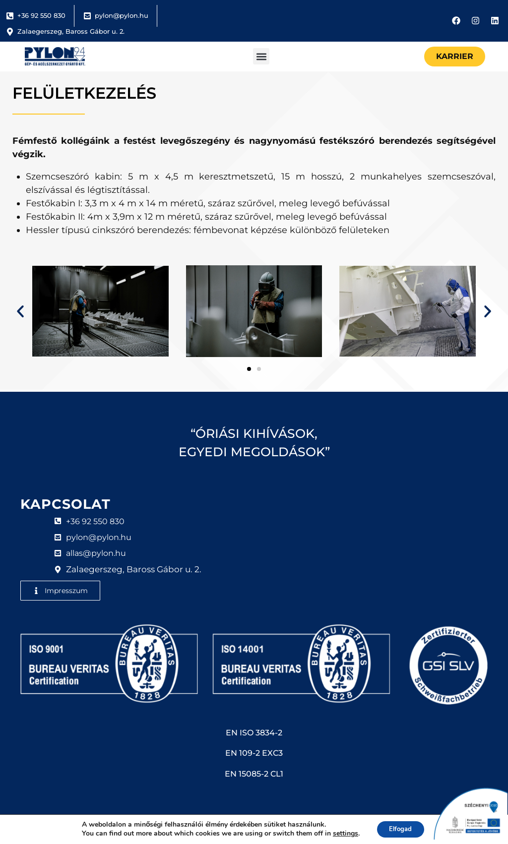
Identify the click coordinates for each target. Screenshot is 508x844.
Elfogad (400, 828)
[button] (261, 56)
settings (342, 833)
